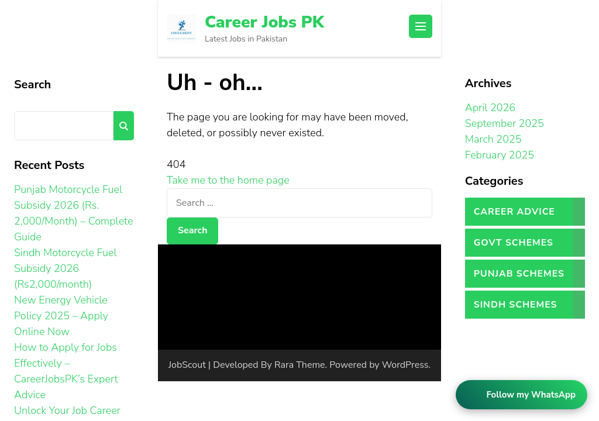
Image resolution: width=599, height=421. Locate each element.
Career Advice (514, 211)
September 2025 (504, 123)
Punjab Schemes (519, 273)
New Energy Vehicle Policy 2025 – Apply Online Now (61, 316)
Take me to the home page (228, 180)
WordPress (405, 364)
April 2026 (490, 108)
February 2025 (499, 155)
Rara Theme (299, 364)
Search (32, 84)
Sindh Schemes (515, 304)
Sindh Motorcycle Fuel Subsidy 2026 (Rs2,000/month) (65, 268)
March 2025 (493, 139)
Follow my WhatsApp (531, 395)
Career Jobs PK (264, 22)
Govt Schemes (513, 242)
